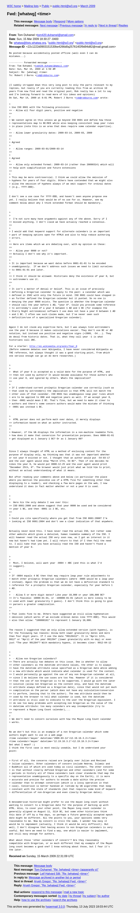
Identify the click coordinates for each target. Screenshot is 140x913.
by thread (75, 895)
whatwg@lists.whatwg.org (30, 42)
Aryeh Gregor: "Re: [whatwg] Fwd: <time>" (60, 881)
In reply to (91, 25)
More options (76, 21)
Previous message (71, 25)
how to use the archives (36, 899)
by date (62, 895)
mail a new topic (74, 892)
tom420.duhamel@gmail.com (55, 34)
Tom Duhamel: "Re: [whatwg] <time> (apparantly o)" (66, 869)
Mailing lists (31, 6)
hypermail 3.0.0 (55, 906)
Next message (49, 25)
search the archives (65, 899)
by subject (89, 895)
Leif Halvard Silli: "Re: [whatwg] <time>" (64, 873)
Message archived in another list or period (55, 877)
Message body (43, 21)
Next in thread (108, 25)
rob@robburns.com (47, 75)
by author (103, 895)
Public (45, 6)
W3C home (14, 6)
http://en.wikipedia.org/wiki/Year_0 (53, 346)
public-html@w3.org (65, 6)
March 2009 (87, 6)
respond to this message (46, 892)
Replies (123, 25)
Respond (59, 21)
